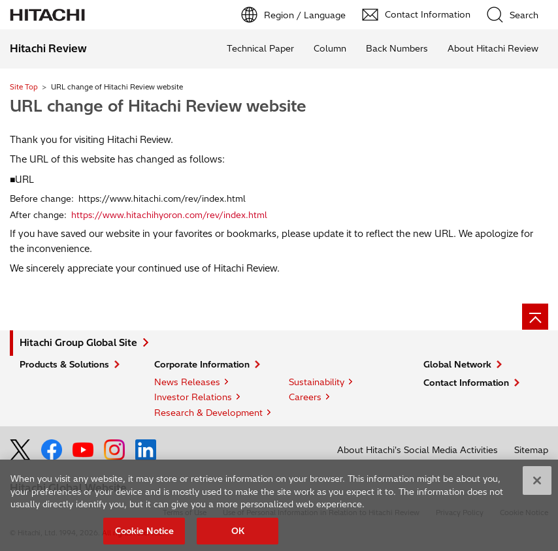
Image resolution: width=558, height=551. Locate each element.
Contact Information (466, 382)
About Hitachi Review (493, 48)
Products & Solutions (64, 364)
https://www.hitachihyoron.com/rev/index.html (169, 215)
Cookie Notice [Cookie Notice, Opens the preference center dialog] (144, 534)
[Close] (537, 485)
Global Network (457, 364)
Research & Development (208, 412)
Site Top (24, 86)
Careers (305, 397)
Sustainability (316, 382)
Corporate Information (202, 364)
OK (237, 534)
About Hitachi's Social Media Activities (417, 450)
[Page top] (535, 317)
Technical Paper (260, 48)
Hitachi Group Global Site (78, 343)
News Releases (187, 382)
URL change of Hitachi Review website (158, 106)
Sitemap (531, 450)
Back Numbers (397, 48)
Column (330, 48)
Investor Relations (193, 397)
